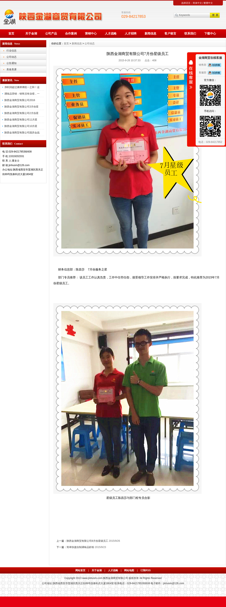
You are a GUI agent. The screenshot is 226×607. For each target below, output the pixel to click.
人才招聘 (130, 33)
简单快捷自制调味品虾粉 (80, 547)
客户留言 (170, 33)
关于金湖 (31, 33)
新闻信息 (150, 33)
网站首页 (80, 570)
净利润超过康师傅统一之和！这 (22, 87)
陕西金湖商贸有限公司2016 (19, 100)
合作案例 (71, 33)
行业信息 (11, 50)
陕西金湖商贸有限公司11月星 (20, 119)
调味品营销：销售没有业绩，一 (22, 93)
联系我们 (190, 33)
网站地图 (129, 570)
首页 (11, 33)
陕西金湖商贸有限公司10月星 (20, 126)
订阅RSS (145, 570)
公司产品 (51, 33)
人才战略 (111, 33)
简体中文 (197, 3)
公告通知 (11, 63)
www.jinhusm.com (92, 578)
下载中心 (210, 33)
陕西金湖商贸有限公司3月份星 (21, 106)
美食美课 (11, 69)
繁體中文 (208, 3)
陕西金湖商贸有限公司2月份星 (21, 113)
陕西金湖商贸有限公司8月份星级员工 (87, 540)
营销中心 (91, 33)
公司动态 (11, 56)
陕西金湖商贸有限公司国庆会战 (22, 132)
